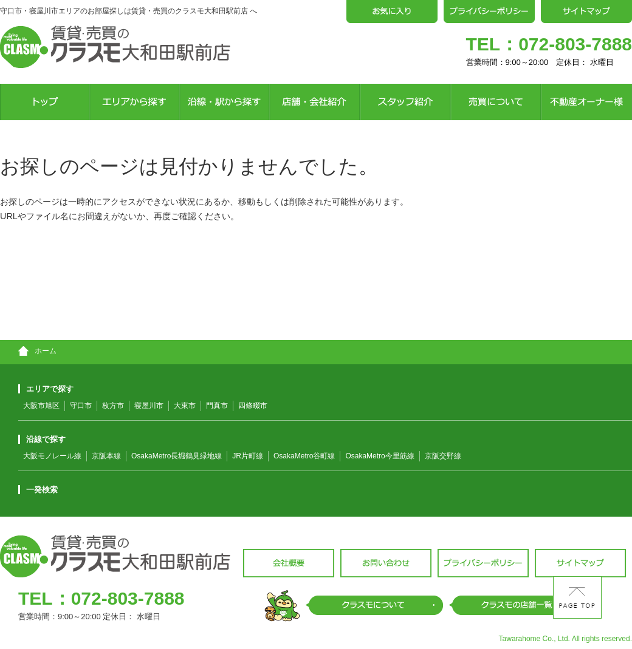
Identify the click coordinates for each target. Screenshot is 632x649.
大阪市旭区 (41, 405)
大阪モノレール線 (52, 456)
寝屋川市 (148, 405)
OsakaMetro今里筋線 (379, 456)
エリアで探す (46, 388)
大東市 (185, 405)
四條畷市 (252, 405)
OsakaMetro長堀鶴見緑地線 (176, 456)
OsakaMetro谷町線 (304, 456)
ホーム (37, 351)
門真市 (217, 405)
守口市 (81, 405)
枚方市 (113, 405)
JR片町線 (247, 456)
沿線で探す (42, 439)
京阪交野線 (443, 456)
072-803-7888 (575, 44)
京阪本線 (106, 456)
